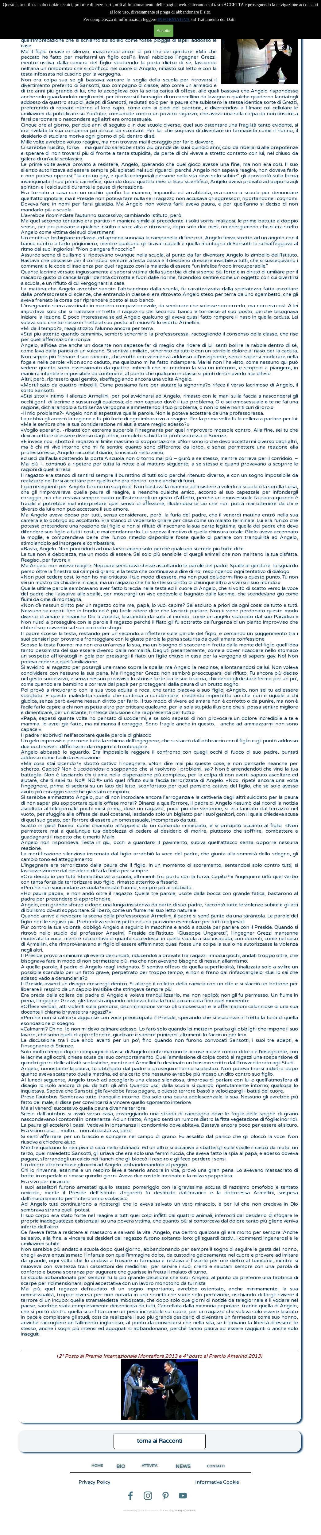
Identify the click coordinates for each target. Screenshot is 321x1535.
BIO (120, 1466)
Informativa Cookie (217, 1482)
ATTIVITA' (149, 1465)
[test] (160, 1441)
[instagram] (148, 1496)
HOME (97, 1465)
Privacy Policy (94, 1482)
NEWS (183, 1466)
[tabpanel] (159, 723)
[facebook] (130, 1496)
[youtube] (183, 1496)
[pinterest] (165, 1496)
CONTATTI (216, 1466)
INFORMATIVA (173, 19)
